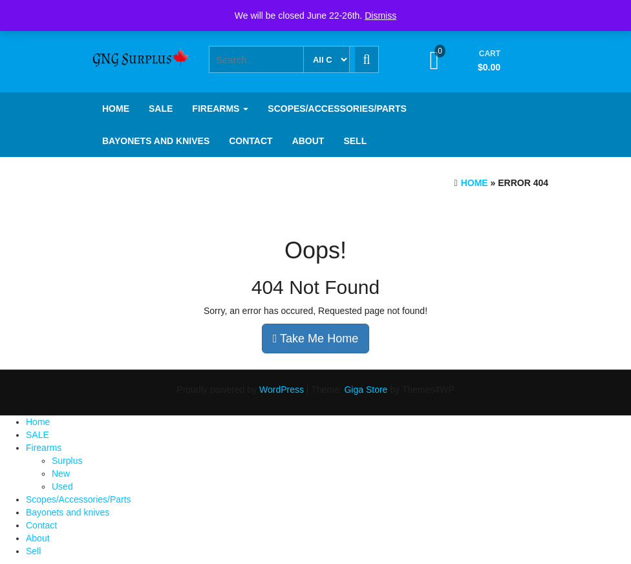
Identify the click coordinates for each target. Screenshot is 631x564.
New (61, 473)
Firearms (220, 108)
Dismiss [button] (380, 15)
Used (62, 486)
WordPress (281, 389)
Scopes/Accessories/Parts (337, 108)
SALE (161, 108)
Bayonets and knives (155, 141)
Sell (355, 141)
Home (115, 108)
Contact (250, 141)
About (308, 141)
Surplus (67, 460)
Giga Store (365, 389)
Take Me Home (315, 338)
